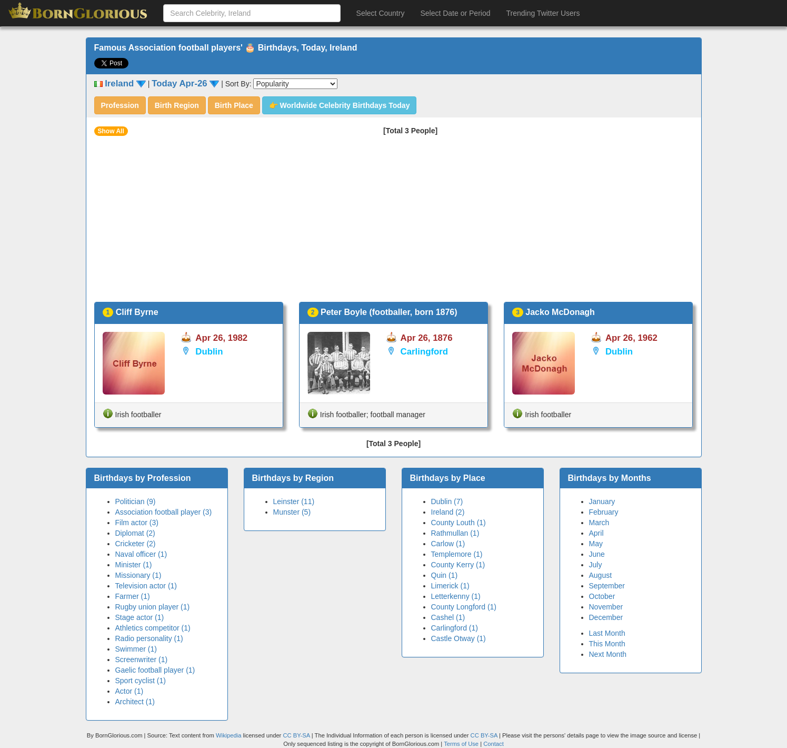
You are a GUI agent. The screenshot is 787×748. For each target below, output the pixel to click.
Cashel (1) (448, 617)
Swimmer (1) (136, 649)
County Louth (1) (458, 522)
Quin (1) (444, 575)
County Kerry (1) (458, 564)
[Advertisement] (393, 223)
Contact (493, 744)
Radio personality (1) (149, 638)
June (597, 554)
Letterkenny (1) (456, 596)
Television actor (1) (146, 586)
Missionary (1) (138, 575)
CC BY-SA (296, 735)
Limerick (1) (450, 586)
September (607, 586)
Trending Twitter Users (543, 13)
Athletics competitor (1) (153, 628)
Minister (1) (133, 564)
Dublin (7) (447, 501)
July (595, 564)
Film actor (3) (136, 522)
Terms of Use (462, 744)
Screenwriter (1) (141, 659)
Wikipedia (229, 735)
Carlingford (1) (454, 628)
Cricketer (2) (135, 543)
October (602, 596)
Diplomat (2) (135, 533)
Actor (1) (129, 691)
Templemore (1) (457, 554)
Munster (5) (292, 512)
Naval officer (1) (141, 554)
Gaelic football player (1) (155, 670)
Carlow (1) (448, 543)
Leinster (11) (294, 501)
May (596, 543)
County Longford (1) (464, 607)
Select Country (380, 13)
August (600, 575)
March (599, 522)
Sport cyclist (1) (140, 680)
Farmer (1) (132, 596)
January (602, 501)
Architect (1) (135, 701)
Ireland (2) (448, 512)
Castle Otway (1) (458, 638)
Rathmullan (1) (455, 533)
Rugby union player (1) (152, 607)
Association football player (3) (163, 512)
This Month (607, 643)
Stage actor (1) (139, 617)
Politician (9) (135, 501)
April (596, 533)
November (606, 607)
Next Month (608, 654)
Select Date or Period (455, 13)
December (606, 617)
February (604, 512)
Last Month (607, 633)
